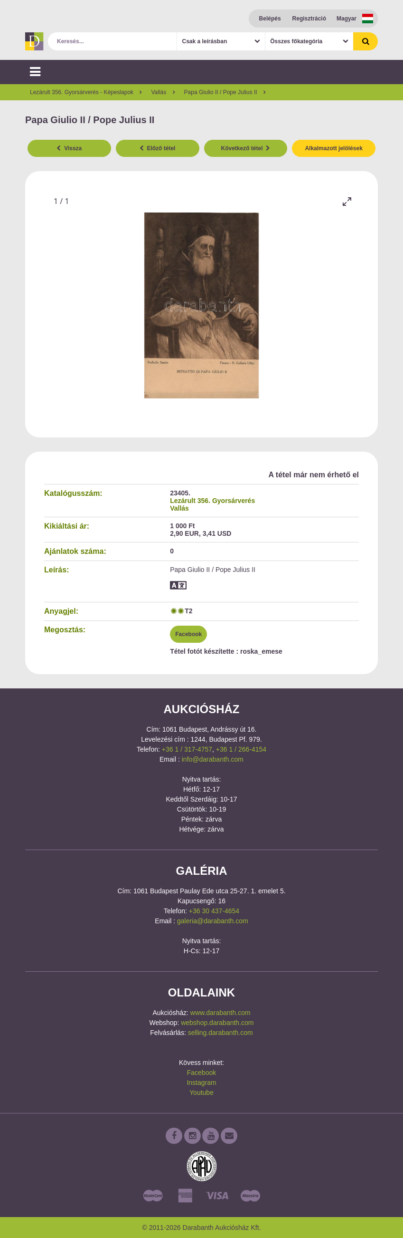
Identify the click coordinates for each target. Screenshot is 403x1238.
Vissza (69, 148)
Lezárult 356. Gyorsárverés (212, 500)
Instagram (201, 1082)
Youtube (201, 1092)
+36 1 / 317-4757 (187, 749)
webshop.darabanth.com (217, 1022)
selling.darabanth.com (220, 1032)
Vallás (179, 508)
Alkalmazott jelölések (333, 148)
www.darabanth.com (220, 1012)
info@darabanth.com (213, 759)
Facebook (188, 634)
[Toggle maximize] (347, 201)
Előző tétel (158, 148)
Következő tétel (246, 148)
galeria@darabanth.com (212, 921)
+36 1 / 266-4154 (241, 749)
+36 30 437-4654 (214, 911)
